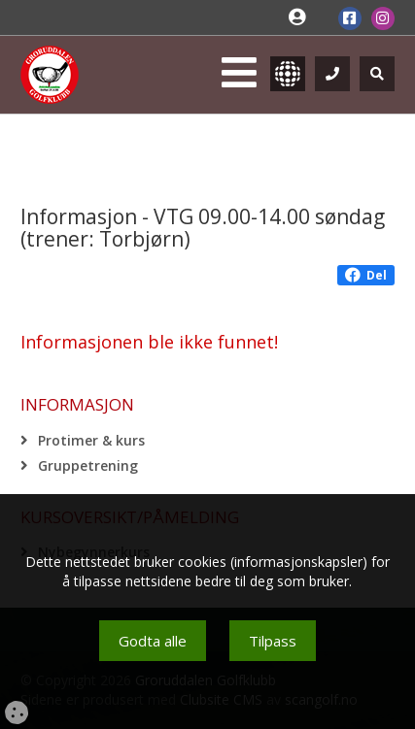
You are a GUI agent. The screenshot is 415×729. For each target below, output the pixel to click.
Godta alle (153, 640)
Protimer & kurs (91, 440)
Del (366, 275)
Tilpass (272, 640)
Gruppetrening (88, 465)
